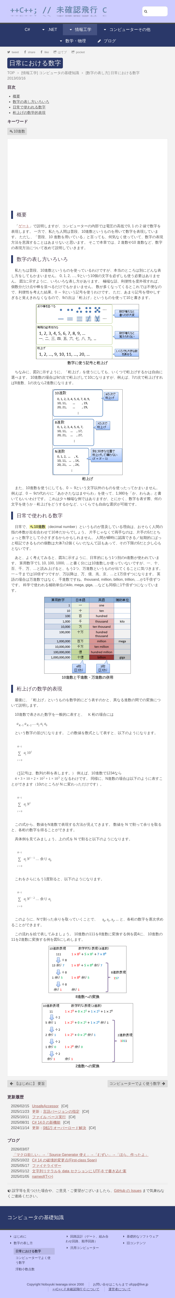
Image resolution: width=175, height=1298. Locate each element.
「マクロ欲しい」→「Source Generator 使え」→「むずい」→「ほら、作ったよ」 (81, 1155)
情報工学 (80, 29)
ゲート (23, 226)
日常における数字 (35, 63)
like (44, 52)
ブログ (106, 41)
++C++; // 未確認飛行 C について (75, 1289)
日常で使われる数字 (29, 107)
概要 (16, 96)
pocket (78, 52)
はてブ (60, 52)
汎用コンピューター (82, 1247)
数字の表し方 (21, 1243)
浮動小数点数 (25, 1269)
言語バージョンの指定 (61, 1111)
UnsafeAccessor (45, 1106)
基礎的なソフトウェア (140, 1236)
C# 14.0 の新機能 (46, 1122)
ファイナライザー (46, 1166)
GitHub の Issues (128, 1191)
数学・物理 (72, 41)
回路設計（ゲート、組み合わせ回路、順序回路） (87, 1238)
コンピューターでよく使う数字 (137, 1083)
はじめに (17, 1236)
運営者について (119, 1289)
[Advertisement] (87, 174)
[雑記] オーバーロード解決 (64, 1128)
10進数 (17, 131)
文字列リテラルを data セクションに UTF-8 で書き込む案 (79, 1171)
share (29, 52)
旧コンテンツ (134, 1243)
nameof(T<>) (42, 1176)
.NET (49, 29)
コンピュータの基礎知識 (35, 1217)
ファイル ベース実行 (49, 1117)
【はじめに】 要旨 (27, 1083)
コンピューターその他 (126, 29)
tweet (13, 52)
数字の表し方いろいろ (31, 102)
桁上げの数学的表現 (29, 113)
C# (27, 29)
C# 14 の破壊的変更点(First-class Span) (64, 1160)
